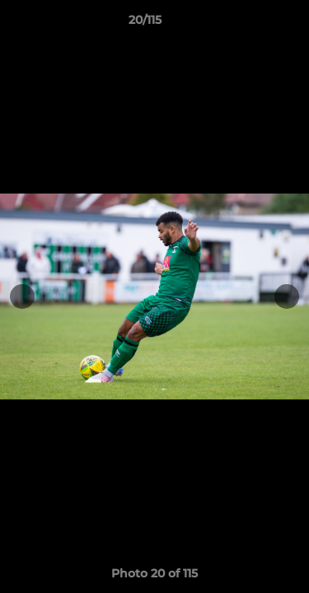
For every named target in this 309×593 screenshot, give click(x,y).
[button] (250, 23)
